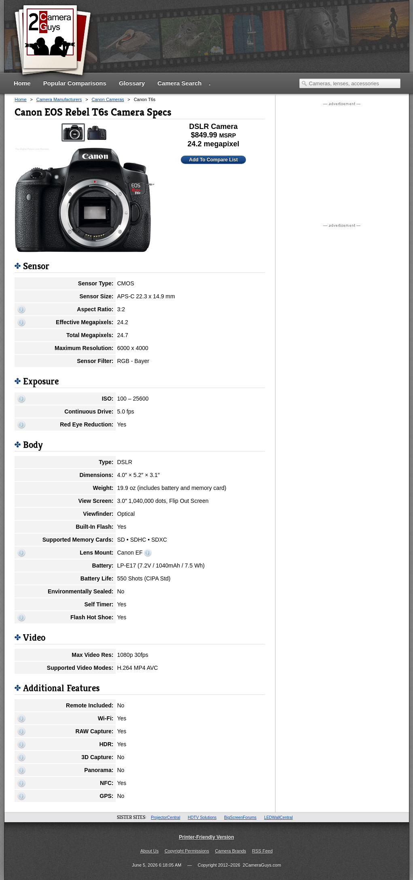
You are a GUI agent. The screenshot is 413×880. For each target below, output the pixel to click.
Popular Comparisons (74, 83)
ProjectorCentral (165, 817)
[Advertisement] (342, 158)
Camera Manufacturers (59, 99)
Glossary (132, 83)
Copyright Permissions (187, 850)
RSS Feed (262, 850)
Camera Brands (230, 850)
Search (304, 83)
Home (22, 83)
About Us (149, 850)
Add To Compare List (213, 159)
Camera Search (179, 83)
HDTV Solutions (202, 817)
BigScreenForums (240, 817)
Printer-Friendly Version (206, 837)
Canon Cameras (107, 99)
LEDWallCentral (278, 817)
